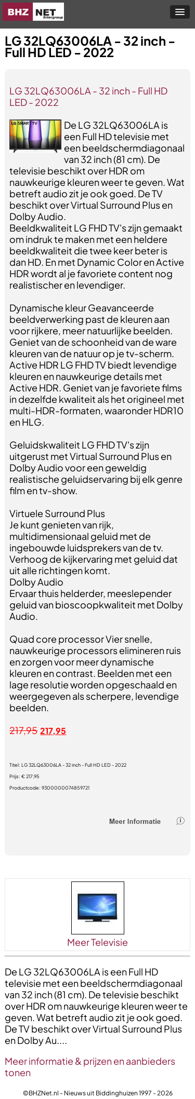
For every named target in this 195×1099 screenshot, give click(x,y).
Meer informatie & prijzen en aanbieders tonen (90, 1066)
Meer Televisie (97, 942)
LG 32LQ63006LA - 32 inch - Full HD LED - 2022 (88, 96)
